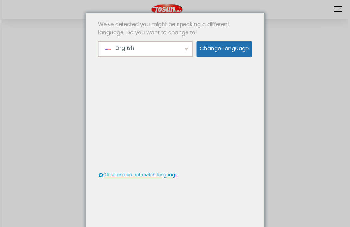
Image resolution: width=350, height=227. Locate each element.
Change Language (224, 48)
